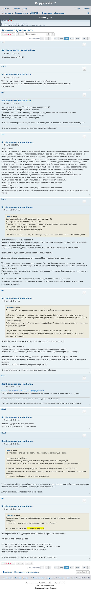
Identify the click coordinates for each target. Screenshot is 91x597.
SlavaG (3, 409)
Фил (2, 42)
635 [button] (77, 38)
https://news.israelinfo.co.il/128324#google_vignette (22, 390)
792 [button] (84, 38)
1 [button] (49, 38)
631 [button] (56, 38)
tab (2, 92)
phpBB (41, 583)
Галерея (87, 9)
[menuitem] (24, 8)
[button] (42, 38)
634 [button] (72, 38)
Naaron (3, 66)
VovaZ (10, 20)
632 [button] (61, 38)
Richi (3, 376)
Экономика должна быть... (18, 30)
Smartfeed (16, 9)
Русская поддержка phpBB (45, 585)
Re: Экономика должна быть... (19, 50)
